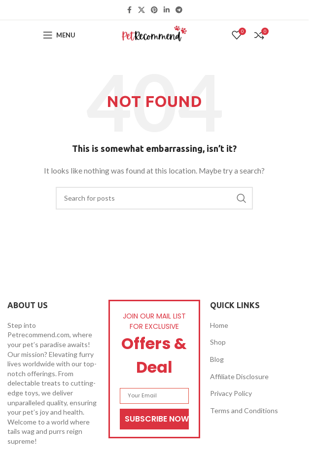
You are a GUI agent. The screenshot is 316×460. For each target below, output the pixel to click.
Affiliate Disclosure (239, 376)
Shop (218, 342)
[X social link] (141, 10)
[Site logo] (154, 34)
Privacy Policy (231, 393)
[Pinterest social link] (154, 10)
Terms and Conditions (244, 410)
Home (219, 325)
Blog (217, 359)
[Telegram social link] (179, 10)
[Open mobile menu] (59, 35)
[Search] (154, 198)
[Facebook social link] (129, 10)
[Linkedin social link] (167, 10)
